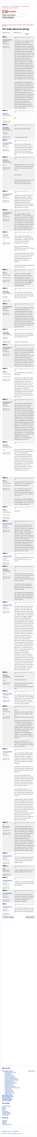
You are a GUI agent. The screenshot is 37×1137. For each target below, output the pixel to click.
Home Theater (25, 6)
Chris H (4, 272)
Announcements (6, 1113)
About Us (4, 1133)
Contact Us (9, 1133)
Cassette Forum (9, 1074)
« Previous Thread (8, 917)
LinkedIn (4, 1123)
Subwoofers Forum (10, 1092)
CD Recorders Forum (10, 1077)
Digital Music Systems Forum (12, 1087)
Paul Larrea (5, 127)
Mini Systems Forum (10, 1086)
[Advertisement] (18, 993)
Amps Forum (8, 1073)
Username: (7, 33)
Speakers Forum (9, 1091)
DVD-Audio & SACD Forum (12, 1080)
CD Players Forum (9, 1076)
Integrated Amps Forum (11, 1082)
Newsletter (14, 1133)
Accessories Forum (7, 1099)
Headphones (5, 7)
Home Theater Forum (8, 1096)
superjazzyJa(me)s (7, 39)
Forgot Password (6, 1106)
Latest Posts (5, 6)
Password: (19, 33)
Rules (3, 1109)
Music (10, 7)
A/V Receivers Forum (10, 1072)
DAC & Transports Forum (11, 1078)
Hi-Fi (11, 6)
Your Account (5, 1115)
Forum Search (8, 17)
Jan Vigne (5, 113)
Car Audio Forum (6, 1098)
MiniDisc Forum (9, 1085)
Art (3, 825)
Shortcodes (5, 1111)
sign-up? (8, 32)
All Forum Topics (6, 1100)
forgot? (19, 32)
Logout (4, 1107)
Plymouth (5, 569)
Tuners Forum (8, 1094)
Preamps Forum (9, 1090)
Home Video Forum (7, 1095)
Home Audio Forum (7, 1071)
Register (4, 1108)
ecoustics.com (10, 1131)
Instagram (4, 1121)
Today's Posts (31, 1071)
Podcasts (15, 7)
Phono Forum (8, 1089)
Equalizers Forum (9, 1081)
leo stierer (5, 234)
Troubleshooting (6, 1112)
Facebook (4, 1120)
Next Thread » (30, 917)
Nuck (4, 868)
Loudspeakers (16, 6)
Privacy (19, 1133)
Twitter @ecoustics (7, 1124)
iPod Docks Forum (9, 1083)
